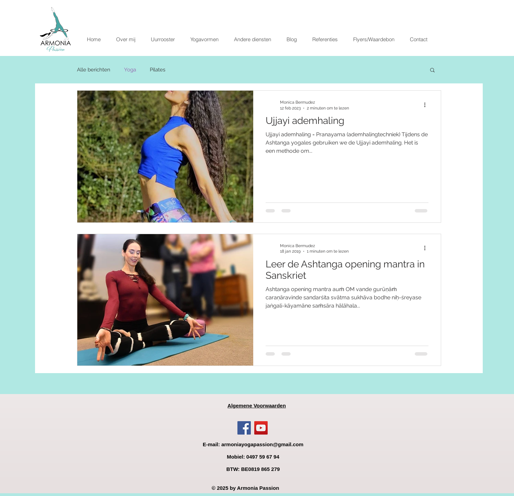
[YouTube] (261, 428)
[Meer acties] (427, 105)
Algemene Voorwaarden (256, 405)
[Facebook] (244, 428)
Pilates (157, 70)
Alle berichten (93, 70)
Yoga (130, 70)
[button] (204, 39)
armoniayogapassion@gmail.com (262, 444)
